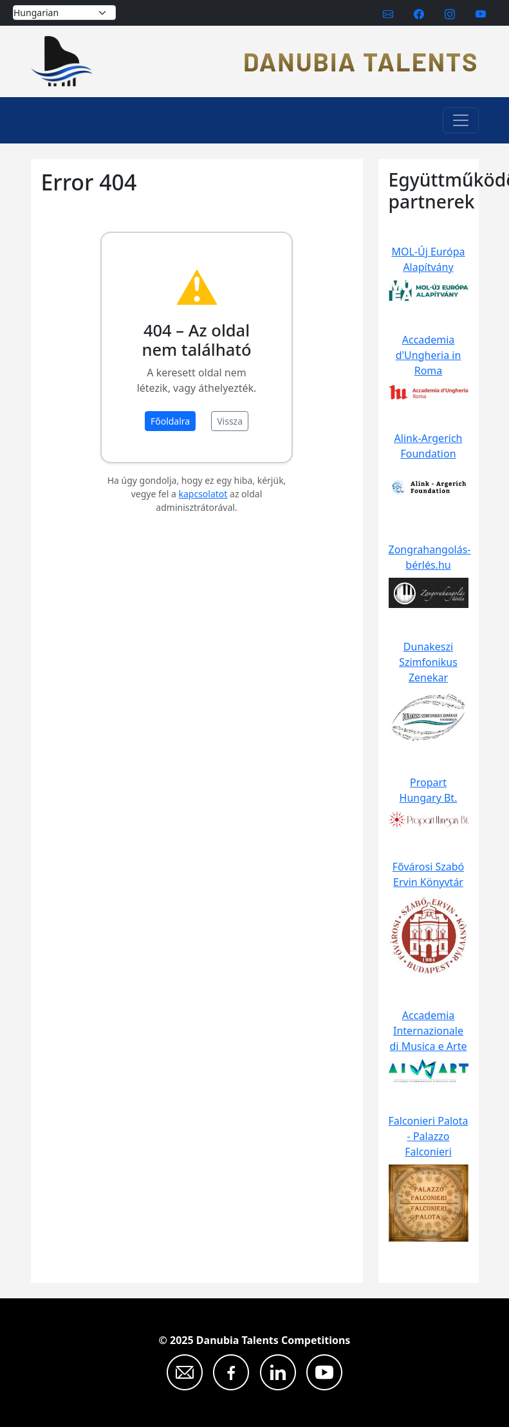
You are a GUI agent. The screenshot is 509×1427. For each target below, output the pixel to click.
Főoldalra (170, 421)
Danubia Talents (361, 61)
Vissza (230, 421)
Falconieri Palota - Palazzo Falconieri (428, 1136)
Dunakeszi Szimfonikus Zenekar (428, 662)
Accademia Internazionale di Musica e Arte (428, 1030)
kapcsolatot (203, 494)
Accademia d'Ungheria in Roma (428, 355)
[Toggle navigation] (461, 120)
